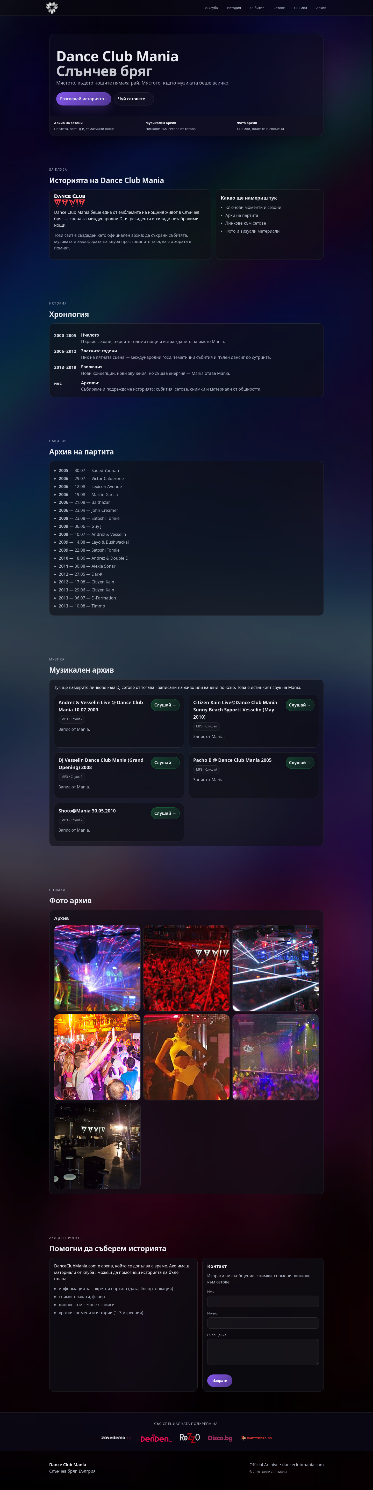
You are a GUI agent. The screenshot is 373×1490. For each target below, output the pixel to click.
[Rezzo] (190, 1438)
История (234, 7)
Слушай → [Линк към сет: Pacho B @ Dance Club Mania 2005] (300, 762)
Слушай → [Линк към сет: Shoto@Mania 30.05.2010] (165, 813)
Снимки (300, 7)
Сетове (279, 7)
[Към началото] (52, 8)
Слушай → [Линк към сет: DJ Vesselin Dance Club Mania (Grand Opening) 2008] (165, 762)
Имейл (212, 1313)
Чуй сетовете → (134, 99)
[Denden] (156, 1438)
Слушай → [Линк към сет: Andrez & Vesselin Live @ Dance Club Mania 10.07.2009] (165, 705)
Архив (321, 7)
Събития (257, 7)
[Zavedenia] (116, 1438)
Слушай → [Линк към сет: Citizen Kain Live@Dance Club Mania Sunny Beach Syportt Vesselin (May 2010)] (300, 705)
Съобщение (216, 1335)
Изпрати (219, 1381)
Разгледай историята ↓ (83, 99)
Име (210, 1291)
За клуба (211, 7)
